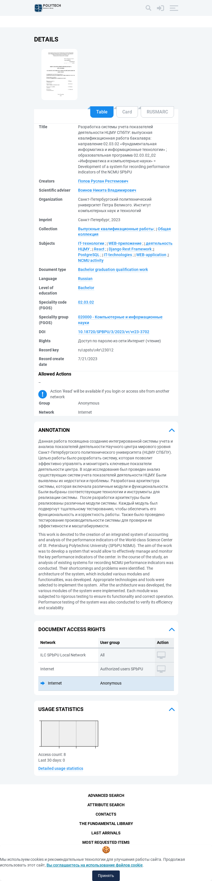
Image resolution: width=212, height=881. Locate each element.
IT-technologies (118, 254)
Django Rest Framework (130, 249)
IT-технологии (91, 243)
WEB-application (151, 254)
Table (102, 112)
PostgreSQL (89, 254)
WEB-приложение (125, 243)
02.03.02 (86, 302)
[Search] (148, 8)
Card (127, 112)
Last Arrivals (106, 833)
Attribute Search (106, 805)
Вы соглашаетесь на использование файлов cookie (95, 865)
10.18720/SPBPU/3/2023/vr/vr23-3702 (113, 331)
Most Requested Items (106, 842)
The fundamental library (106, 823)
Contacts (106, 814)
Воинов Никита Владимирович (107, 190)
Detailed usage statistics (60, 768)
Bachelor (86, 287)
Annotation (54, 430)
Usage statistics (60, 709)
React (99, 249)
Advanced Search (106, 795)
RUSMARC (157, 112)
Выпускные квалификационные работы (116, 229)
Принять (106, 875)
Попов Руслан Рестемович (103, 181)
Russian (85, 278)
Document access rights (71, 629)
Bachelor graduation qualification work (113, 269)
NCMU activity (91, 260)
